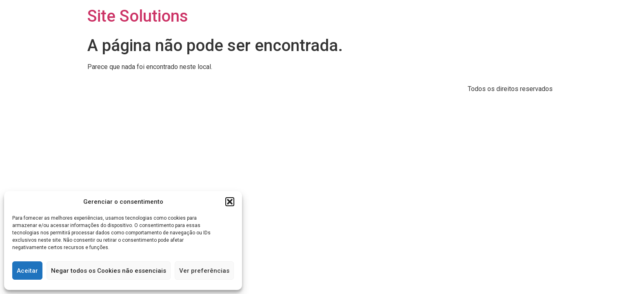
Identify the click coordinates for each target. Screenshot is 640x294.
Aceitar (27, 270)
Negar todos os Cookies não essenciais (108, 270)
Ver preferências (204, 270)
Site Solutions (137, 16)
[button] (230, 202)
